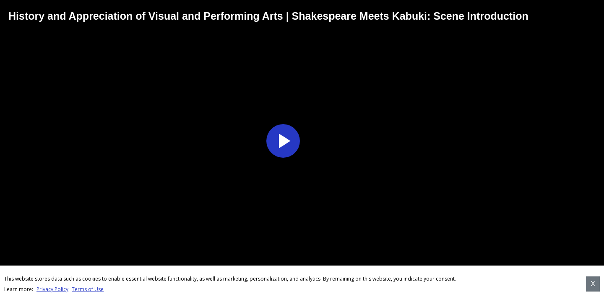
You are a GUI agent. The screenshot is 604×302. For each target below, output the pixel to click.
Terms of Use (88, 289)
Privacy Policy (52, 289)
